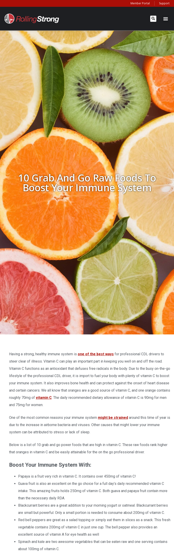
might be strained (113, 417)
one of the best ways (96, 354)
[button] (153, 19)
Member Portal (140, 3)
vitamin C (44, 397)
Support (164, 3)
